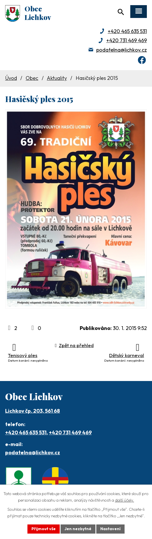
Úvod (11, 78)
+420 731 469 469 (126, 40)
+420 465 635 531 (127, 31)
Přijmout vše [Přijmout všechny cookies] (43, 528)
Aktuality (57, 78)
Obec (32, 78)
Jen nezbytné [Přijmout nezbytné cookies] (78, 528)
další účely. (124, 500)
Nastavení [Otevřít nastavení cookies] (110, 528)
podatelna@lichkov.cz (121, 49)
